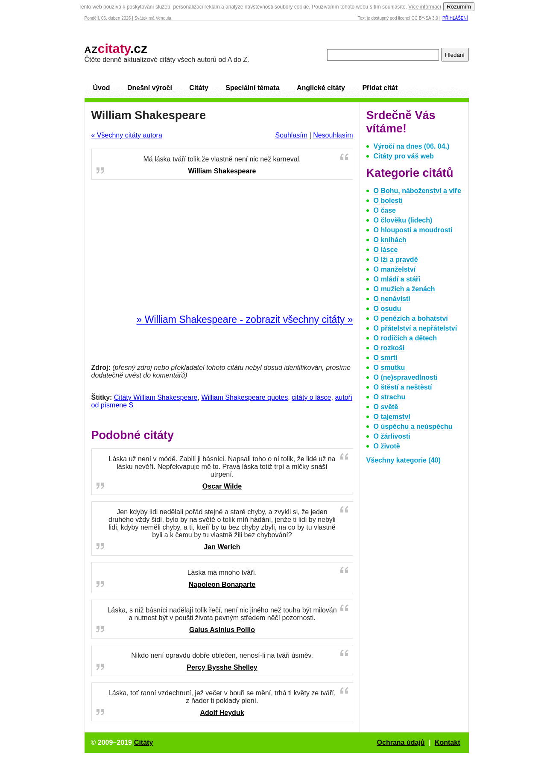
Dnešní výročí (149, 87)
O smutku (389, 367)
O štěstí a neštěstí (403, 387)
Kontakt (447, 742)
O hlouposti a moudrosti (413, 230)
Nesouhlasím (333, 135)
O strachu (390, 397)
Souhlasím (291, 135)
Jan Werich (222, 547)
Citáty (198, 87)
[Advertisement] (222, 247)
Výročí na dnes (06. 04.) (412, 146)
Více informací (424, 7)
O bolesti (388, 200)
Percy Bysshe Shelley (222, 667)
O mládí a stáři (397, 279)
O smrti (386, 357)
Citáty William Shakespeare (156, 397)
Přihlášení (455, 18)
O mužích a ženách (404, 289)
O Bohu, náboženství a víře (417, 190)
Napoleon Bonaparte (222, 584)
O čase (385, 210)
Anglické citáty (321, 87)
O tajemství (392, 416)
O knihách (390, 239)
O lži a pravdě (396, 259)
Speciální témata (252, 87)
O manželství (395, 269)
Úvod (101, 87)
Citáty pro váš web (404, 156)
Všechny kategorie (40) (403, 460)
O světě (386, 406)
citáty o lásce (311, 397)
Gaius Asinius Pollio (222, 629)
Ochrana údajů (401, 742)
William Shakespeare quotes (244, 397)
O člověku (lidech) (403, 220)
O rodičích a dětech (405, 338)
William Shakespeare (222, 171)
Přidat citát (380, 87)
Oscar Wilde (222, 486)
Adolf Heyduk (222, 712)
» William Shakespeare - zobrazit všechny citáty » (245, 319)
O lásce (386, 249)
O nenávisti (392, 298)
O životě (387, 446)
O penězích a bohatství (411, 318)
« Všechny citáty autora (126, 135)
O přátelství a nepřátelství (415, 328)
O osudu (387, 308)
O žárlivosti (392, 436)
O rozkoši (389, 347)
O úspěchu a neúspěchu (413, 426)
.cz (116, 48)
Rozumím (459, 6)
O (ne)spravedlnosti (406, 377)
